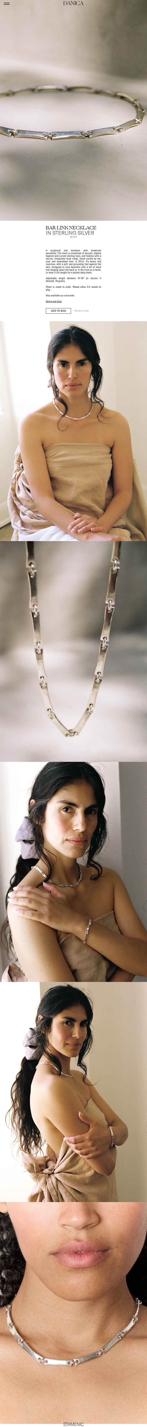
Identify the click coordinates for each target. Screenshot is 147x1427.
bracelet (70, 295)
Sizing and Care (54, 301)
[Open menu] (6, 3)
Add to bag (58, 310)
